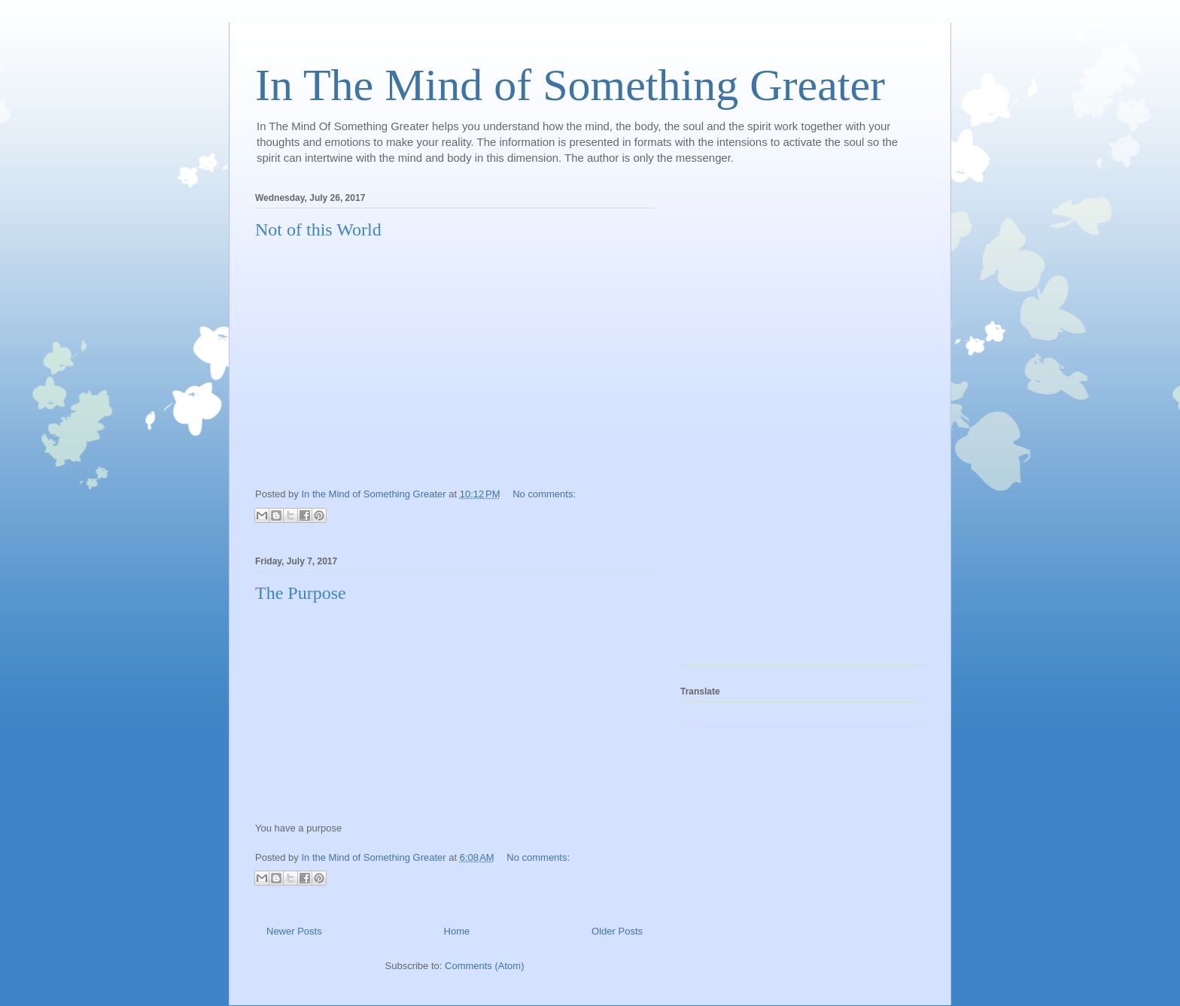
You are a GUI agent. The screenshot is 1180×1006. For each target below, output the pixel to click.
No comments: (544, 494)
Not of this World (318, 229)
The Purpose (300, 593)
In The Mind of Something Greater (570, 85)
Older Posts (617, 931)
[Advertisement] (740, 424)
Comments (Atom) (484, 965)
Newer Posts (294, 931)
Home (457, 931)
